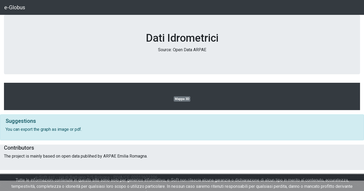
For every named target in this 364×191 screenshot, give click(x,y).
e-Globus (14, 7)
